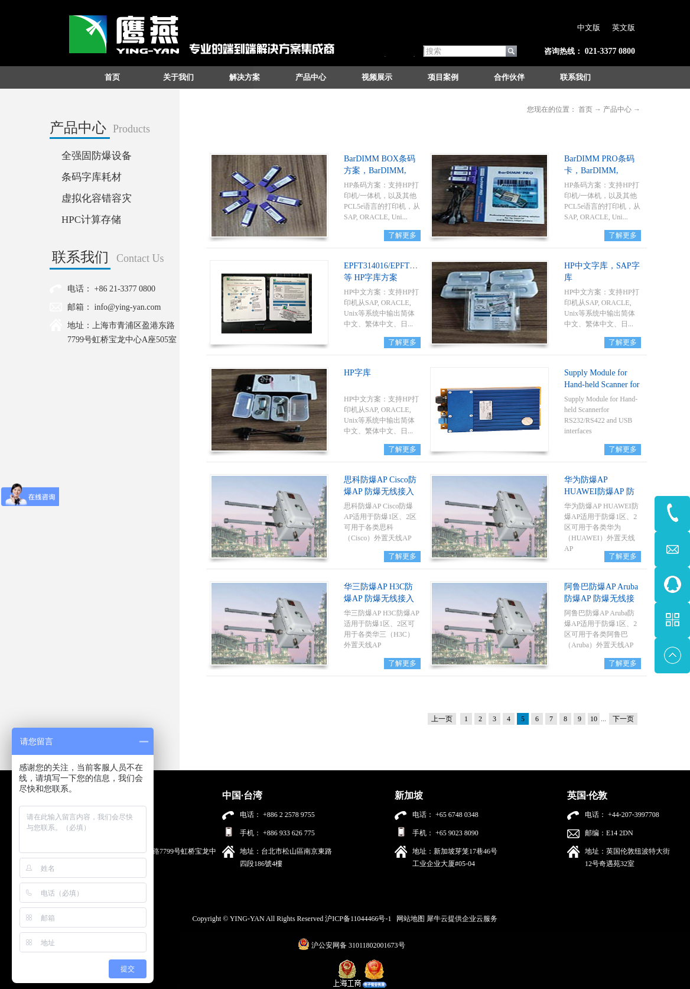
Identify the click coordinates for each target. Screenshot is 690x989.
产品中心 (617, 109)
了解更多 (402, 235)
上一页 (442, 719)
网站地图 (409, 919)
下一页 (623, 719)
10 (593, 719)
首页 (112, 77)
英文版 (623, 27)
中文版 (588, 27)
